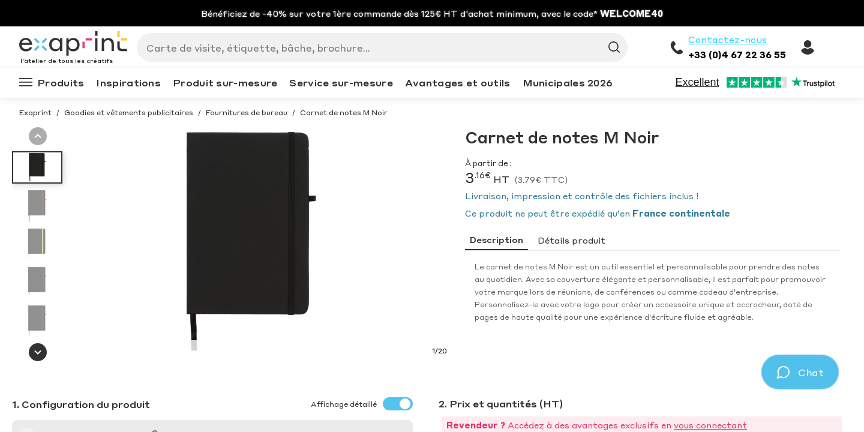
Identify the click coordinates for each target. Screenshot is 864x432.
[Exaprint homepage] (73, 44)
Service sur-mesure (340, 82)
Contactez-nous (727, 40)
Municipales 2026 (568, 82)
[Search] (377, 47)
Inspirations (128, 82)
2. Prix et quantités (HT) (501, 403)
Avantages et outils (458, 82)
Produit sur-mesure (225, 82)
